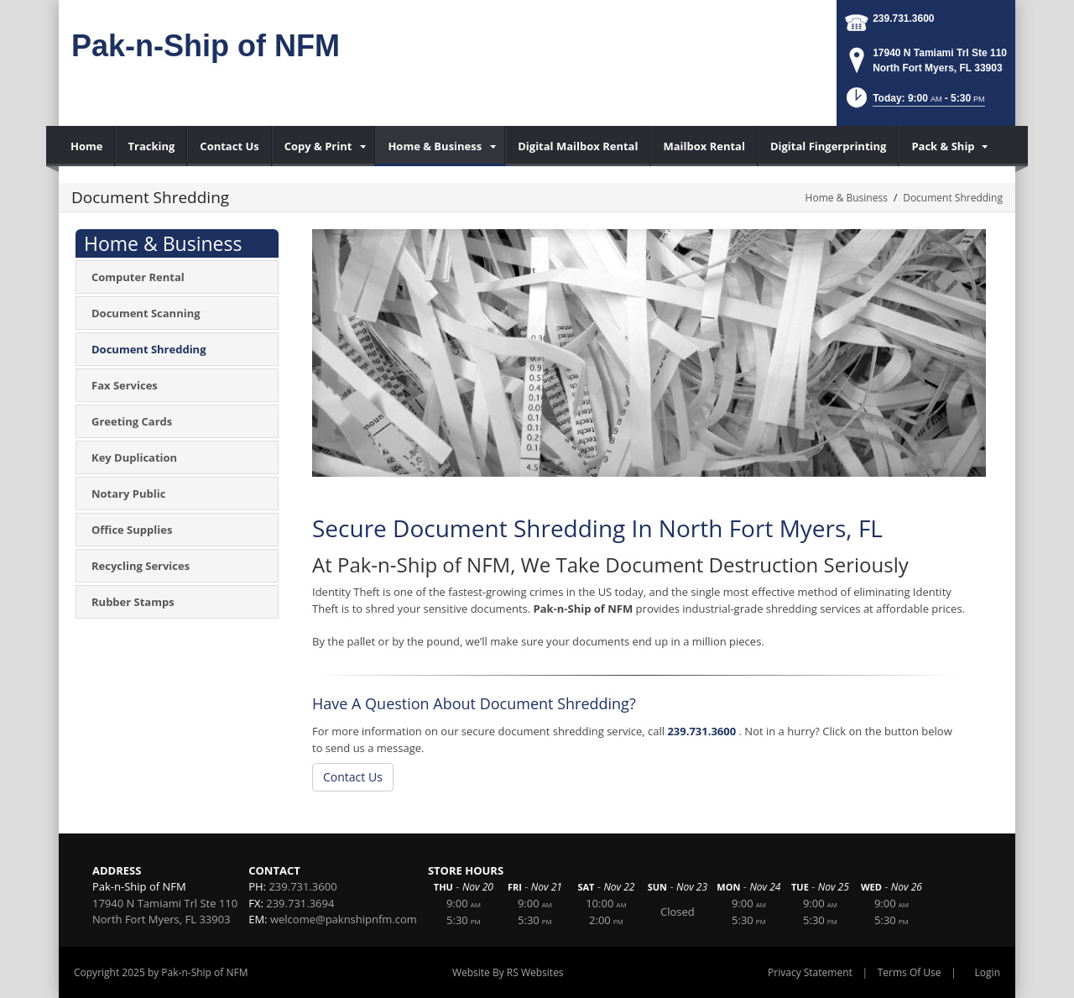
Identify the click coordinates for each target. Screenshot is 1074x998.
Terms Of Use (909, 972)
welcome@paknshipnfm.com (343, 919)
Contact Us (353, 777)
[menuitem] (87, 146)
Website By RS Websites (508, 972)
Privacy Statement (810, 972)
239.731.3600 (903, 18)
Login (987, 972)
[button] (914, 103)
